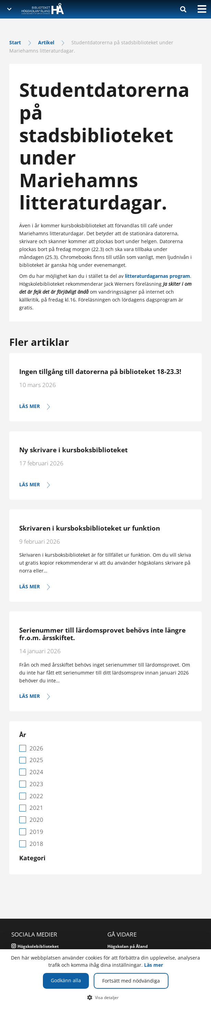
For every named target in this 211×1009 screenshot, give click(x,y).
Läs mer (153, 965)
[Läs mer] (105, 406)
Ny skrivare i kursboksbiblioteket (73, 450)
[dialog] (105, 979)
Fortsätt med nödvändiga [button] (131, 980)
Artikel (46, 42)
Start (15, 42)
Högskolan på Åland (127, 946)
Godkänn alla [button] (66, 980)
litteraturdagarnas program (157, 276)
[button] (105, 997)
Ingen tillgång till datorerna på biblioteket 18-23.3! (100, 371)
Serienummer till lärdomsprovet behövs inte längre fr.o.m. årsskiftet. (102, 634)
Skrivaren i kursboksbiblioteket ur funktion (89, 528)
